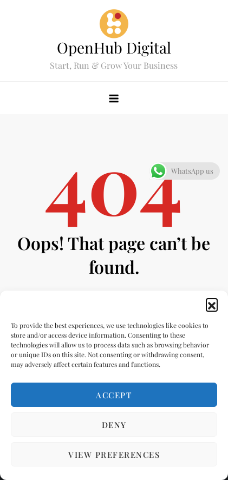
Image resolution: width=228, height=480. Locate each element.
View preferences (114, 454)
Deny (114, 424)
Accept (114, 395)
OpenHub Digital (114, 47)
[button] (211, 304)
